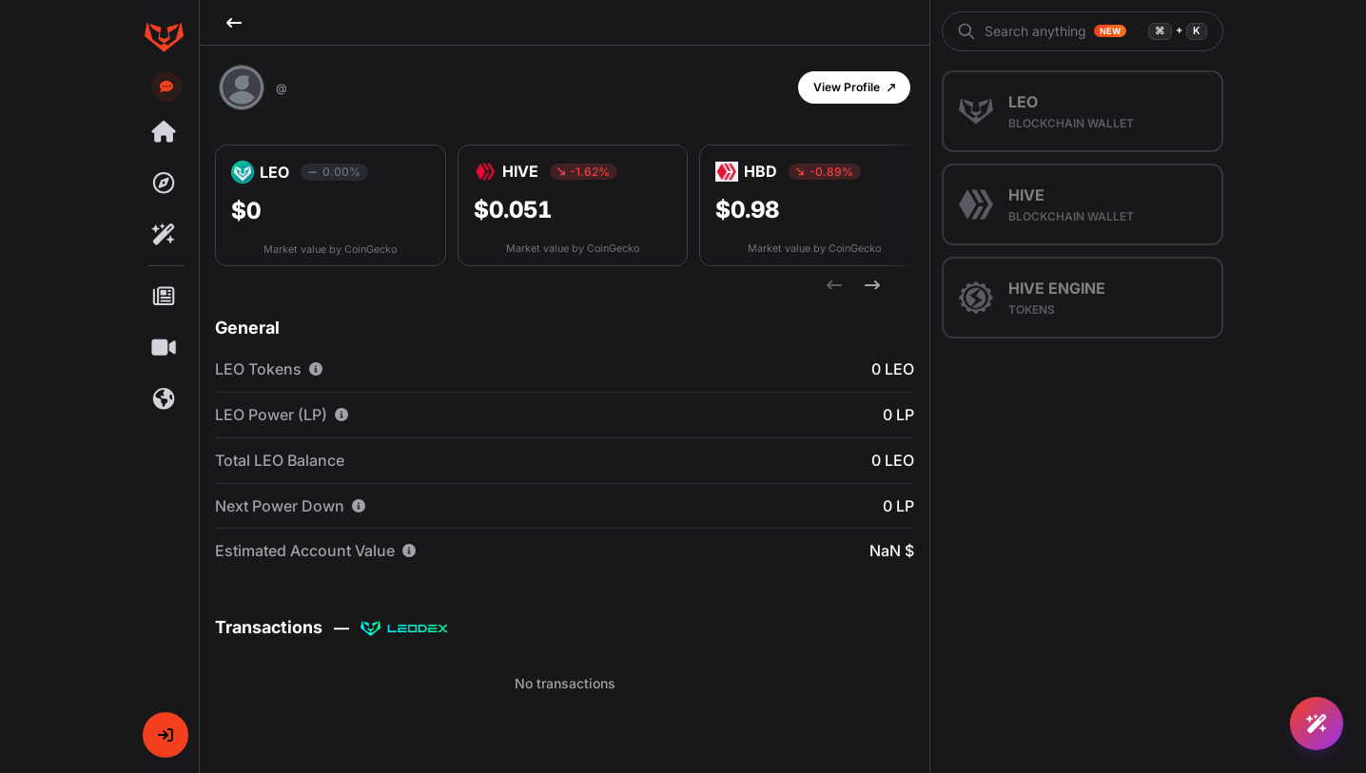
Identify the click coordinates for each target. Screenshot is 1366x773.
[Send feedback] (166, 86)
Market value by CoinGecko (330, 249)
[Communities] (163, 399)
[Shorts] (163, 348)
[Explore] (163, 183)
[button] (165, 735)
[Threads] (163, 132)
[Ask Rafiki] (1316, 723)
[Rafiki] (163, 235)
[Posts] (163, 296)
